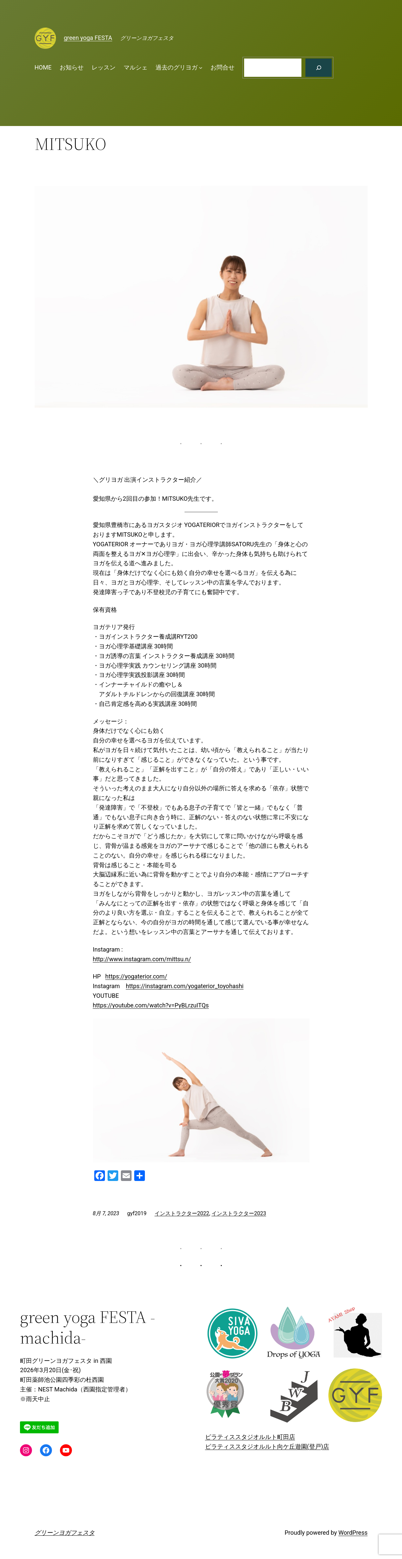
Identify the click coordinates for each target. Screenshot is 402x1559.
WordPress (352, 1532)
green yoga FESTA (88, 37)
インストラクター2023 (238, 1213)
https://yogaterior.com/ (136, 976)
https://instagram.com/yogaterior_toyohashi (184, 985)
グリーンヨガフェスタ (65, 1532)
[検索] (318, 68)
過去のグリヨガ (177, 67)
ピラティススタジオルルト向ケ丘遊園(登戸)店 (267, 1446)
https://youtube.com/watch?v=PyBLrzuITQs (151, 1005)
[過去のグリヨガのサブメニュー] (200, 67)
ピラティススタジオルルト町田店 (250, 1436)
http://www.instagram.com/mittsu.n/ (142, 959)
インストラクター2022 (182, 1213)
